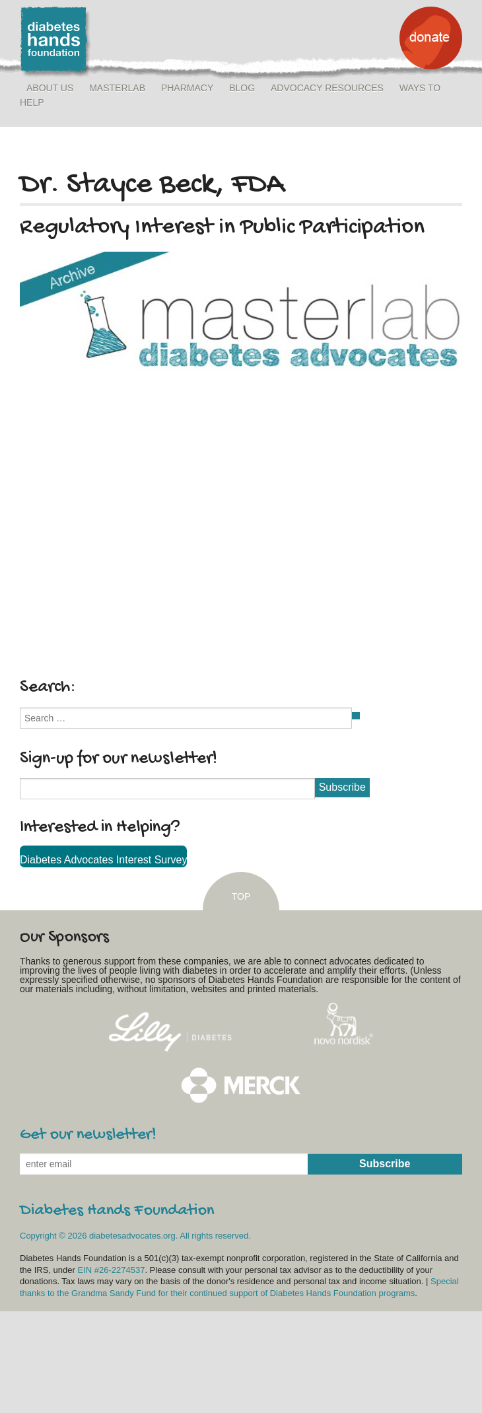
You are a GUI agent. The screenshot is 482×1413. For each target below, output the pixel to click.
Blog (242, 88)
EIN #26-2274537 (111, 1270)
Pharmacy (187, 88)
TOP (241, 896)
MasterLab (117, 88)
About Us (49, 88)
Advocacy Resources (327, 88)
